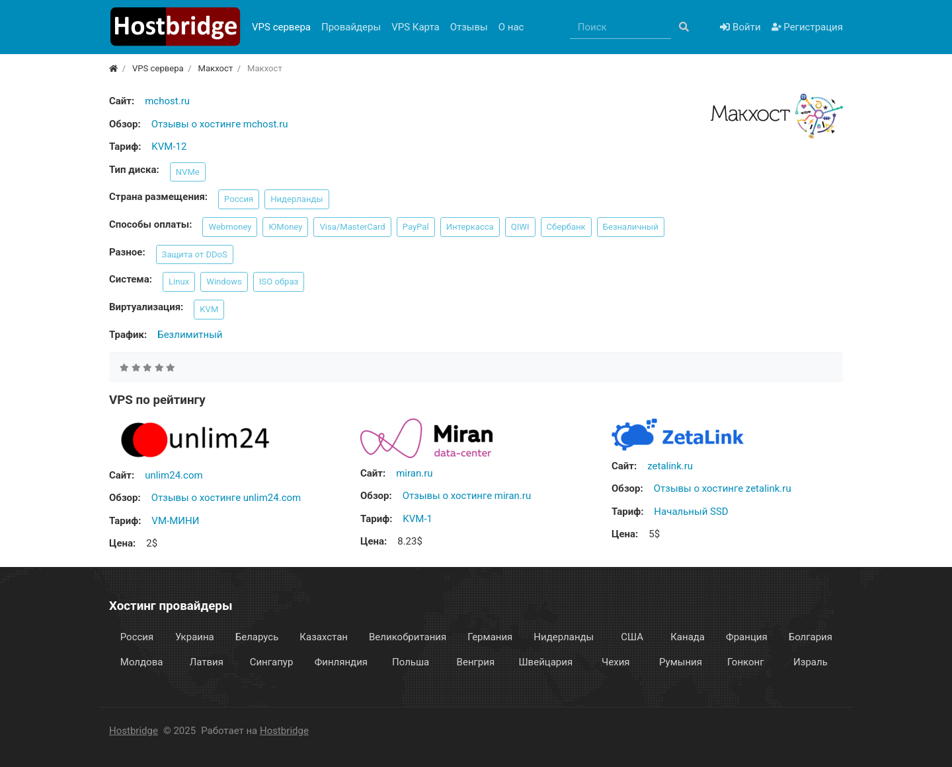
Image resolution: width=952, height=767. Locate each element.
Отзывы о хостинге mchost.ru (219, 124)
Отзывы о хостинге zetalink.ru (722, 488)
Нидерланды (296, 199)
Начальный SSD (691, 511)
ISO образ (278, 281)
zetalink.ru (670, 466)
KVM (209, 309)
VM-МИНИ (175, 521)
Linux (179, 281)
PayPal (416, 227)
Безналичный (630, 227)
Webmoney (229, 227)
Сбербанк (566, 227)
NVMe (188, 172)
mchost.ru (167, 101)
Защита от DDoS (194, 254)
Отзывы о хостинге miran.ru (467, 496)
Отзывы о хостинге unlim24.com (226, 498)
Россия (238, 199)
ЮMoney (285, 227)
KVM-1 (417, 519)
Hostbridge (133, 731)
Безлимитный (189, 335)
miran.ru (414, 473)
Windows (224, 281)
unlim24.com (173, 475)
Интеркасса (470, 227)
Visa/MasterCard (352, 227)
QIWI (520, 227)
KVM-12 (168, 146)
